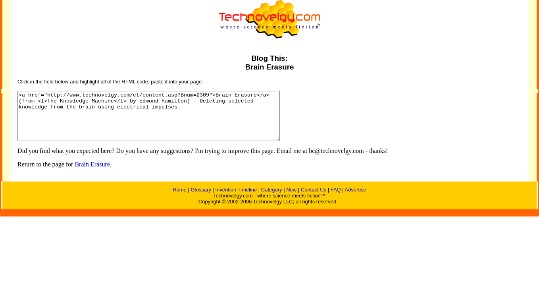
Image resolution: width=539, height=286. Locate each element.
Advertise (355, 199)
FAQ (336, 199)
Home (180, 199)
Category (271, 199)
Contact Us (313, 199)
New (291, 199)
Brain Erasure (92, 173)
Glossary (201, 199)
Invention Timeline (236, 199)
